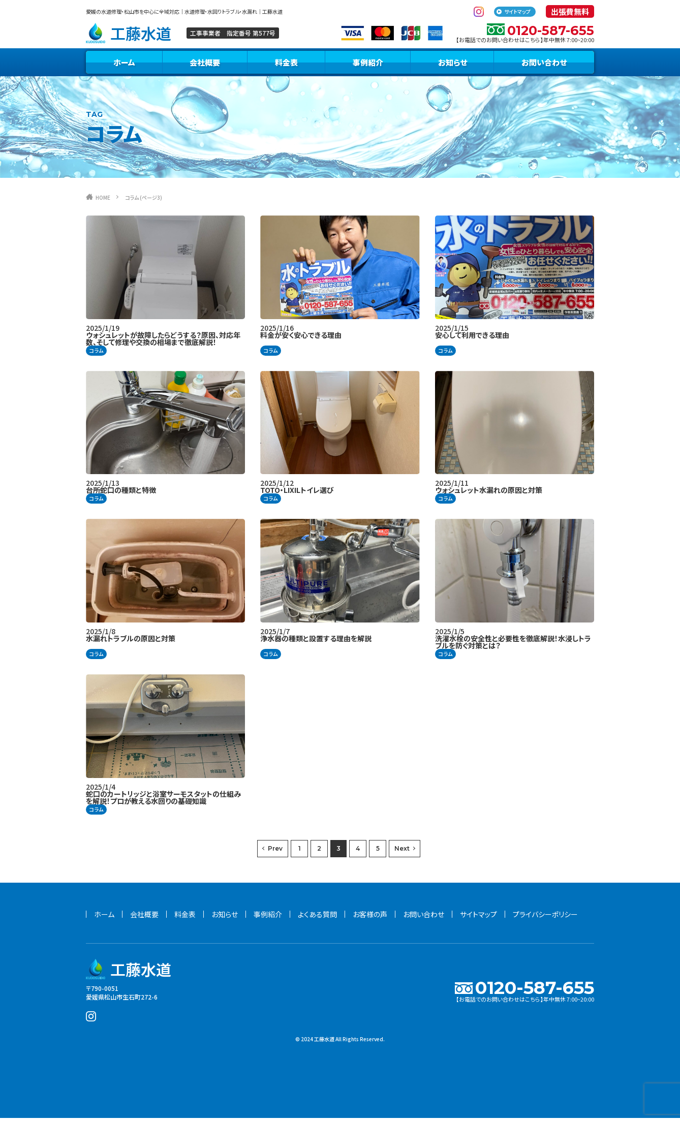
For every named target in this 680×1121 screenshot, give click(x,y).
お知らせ (452, 65)
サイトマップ (517, 11)
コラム (96, 353)
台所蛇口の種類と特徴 (121, 493)
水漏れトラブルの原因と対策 (130, 641)
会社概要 (205, 65)
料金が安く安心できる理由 (301, 338)
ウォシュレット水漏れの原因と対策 (488, 493)
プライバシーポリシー (545, 917)
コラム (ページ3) (156, 200)
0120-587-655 (534, 32)
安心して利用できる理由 (472, 338)
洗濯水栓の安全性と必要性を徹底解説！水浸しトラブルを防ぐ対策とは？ (513, 644)
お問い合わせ (544, 65)
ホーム (124, 65)
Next (402, 851)
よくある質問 (317, 917)
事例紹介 (368, 65)
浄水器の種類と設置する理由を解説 (316, 641)
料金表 (286, 65)
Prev (275, 851)
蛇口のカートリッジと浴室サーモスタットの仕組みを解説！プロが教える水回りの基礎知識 (163, 800)
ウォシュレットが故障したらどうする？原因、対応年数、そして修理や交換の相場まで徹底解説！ (163, 341)
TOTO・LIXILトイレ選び (297, 493)
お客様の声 (370, 917)
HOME (106, 200)
